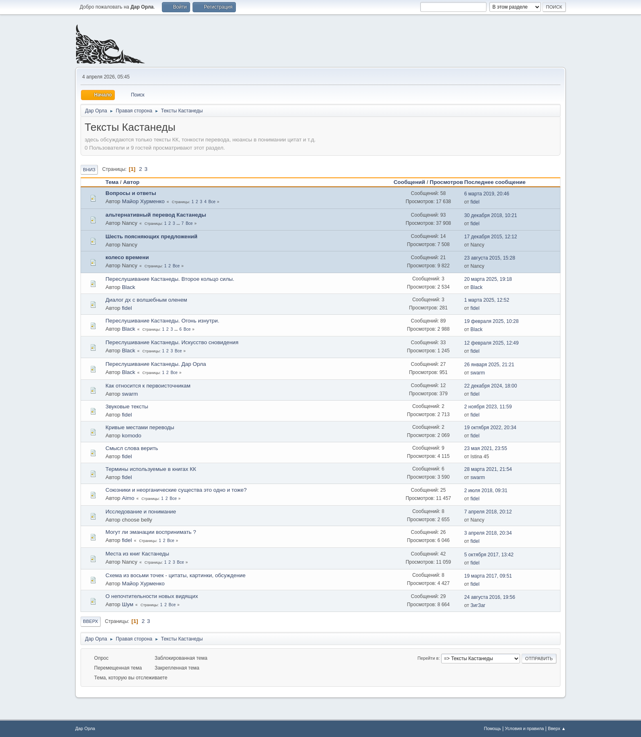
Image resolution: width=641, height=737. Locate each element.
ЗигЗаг (478, 605)
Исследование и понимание (140, 512)
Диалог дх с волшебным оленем (146, 300)
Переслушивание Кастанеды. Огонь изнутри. (162, 321)
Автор (131, 182)
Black (128, 287)
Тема (112, 182)
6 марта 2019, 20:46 (486, 194)
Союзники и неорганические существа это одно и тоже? (176, 490)
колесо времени (127, 257)
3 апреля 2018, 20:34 (488, 533)
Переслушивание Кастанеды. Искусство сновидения (171, 342)
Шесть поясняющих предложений (151, 236)
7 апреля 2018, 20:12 (488, 512)
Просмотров (446, 182)
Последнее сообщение (498, 182)
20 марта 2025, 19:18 (488, 279)
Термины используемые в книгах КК (150, 469)
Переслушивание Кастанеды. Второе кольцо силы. (169, 279)
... (179, 223)
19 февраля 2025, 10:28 (491, 321)
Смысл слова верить (131, 448)
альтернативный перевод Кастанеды (155, 215)
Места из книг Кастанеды (137, 554)
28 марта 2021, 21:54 (488, 469)
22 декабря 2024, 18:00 (490, 386)
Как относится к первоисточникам (148, 386)
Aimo (128, 498)
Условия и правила (524, 728)
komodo (131, 435)
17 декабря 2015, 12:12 (490, 237)
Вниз (89, 169)
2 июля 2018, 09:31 (486, 490)
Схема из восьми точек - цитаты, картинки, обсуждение (175, 575)
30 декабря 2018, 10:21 (490, 215)
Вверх (90, 621)
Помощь (492, 728)
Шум (127, 604)
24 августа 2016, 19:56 (489, 597)
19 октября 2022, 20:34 (490, 427)
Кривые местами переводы (139, 427)
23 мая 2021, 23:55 (485, 448)
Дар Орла (85, 728)
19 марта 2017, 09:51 (488, 576)
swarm (478, 373)
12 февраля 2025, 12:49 (491, 343)
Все (211, 201)
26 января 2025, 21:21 (489, 364)
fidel (475, 202)
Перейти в (427, 658)
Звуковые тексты (126, 406)
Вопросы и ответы (130, 193)
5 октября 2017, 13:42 (489, 555)
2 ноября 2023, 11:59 (488, 407)
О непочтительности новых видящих (151, 596)
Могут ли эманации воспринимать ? (150, 532)
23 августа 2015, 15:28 (489, 258)
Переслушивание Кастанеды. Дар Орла (155, 364)
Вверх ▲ (557, 728)
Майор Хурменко (143, 201)
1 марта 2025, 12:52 (486, 300)
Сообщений (409, 182)
